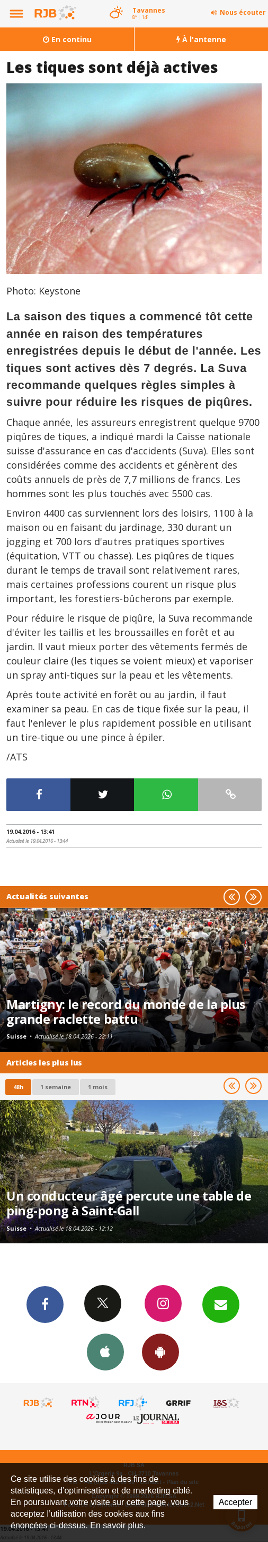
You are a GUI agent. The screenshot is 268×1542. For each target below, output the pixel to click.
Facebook (45, 1304)
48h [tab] (18, 1087)
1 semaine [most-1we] (55, 1087)
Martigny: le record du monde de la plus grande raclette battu (125, 1011)
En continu (67, 39)
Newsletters (220, 1304)
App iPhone (105, 1351)
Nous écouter (243, 12)
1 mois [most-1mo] (98, 1087)
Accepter (235, 1502)
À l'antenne (201, 39)
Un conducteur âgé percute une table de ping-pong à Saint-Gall (128, 1203)
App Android (160, 1351)
